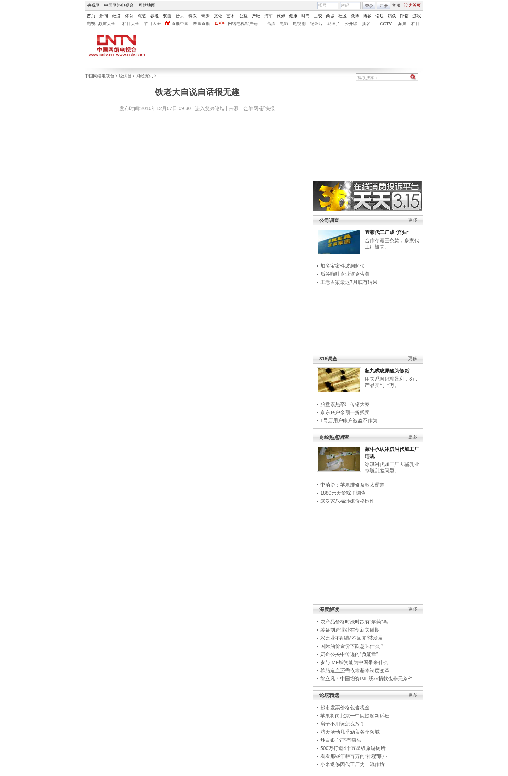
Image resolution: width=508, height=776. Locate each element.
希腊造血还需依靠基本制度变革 (354, 670)
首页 (91, 15)
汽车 (268, 15)
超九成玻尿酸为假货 (387, 371)
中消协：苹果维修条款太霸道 (352, 485)
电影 (284, 23)
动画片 (333, 23)
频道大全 (106, 23)
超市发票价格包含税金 (345, 707)
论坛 (379, 15)
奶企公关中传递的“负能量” (349, 654)
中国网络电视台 (119, 5)
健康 (293, 15)
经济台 (125, 75)
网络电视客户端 (243, 23)
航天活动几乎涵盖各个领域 (350, 732)
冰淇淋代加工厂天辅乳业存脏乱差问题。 (392, 467)
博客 (367, 15)
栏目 (415, 23)
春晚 (154, 15)
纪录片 (316, 23)
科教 (192, 15)
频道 (402, 23)
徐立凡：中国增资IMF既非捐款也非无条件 (366, 678)
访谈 (392, 15)
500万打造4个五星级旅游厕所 (353, 748)
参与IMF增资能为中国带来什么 (354, 662)
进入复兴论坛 (210, 108)
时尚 (305, 15)
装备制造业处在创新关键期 (350, 630)
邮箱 (404, 15)
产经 (256, 15)
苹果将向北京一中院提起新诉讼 (354, 715)
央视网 (93, 5)
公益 (243, 15)
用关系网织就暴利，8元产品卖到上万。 (391, 382)
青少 (205, 15)
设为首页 (412, 5)
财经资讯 (144, 75)
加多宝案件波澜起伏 (342, 266)
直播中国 (179, 23)
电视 (91, 23)
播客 (366, 23)
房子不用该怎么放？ (342, 724)
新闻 (103, 15)
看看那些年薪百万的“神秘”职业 (354, 756)
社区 (342, 15)
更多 (413, 220)
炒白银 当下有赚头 (340, 740)
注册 (384, 5)
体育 (129, 15)
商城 (330, 15)
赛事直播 (201, 23)
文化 (218, 15)
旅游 (281, 15)
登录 (369, 5)
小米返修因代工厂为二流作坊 (352, 764)
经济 (116, 15)
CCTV (386, 23)
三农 (318, 15)
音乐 (180, 15)
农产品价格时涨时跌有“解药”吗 (354, 622)
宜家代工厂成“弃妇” (387, 232)
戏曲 (167, 15)
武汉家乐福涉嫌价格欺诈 (347, 501)
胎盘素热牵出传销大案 (345, 404)
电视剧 (299, 23)
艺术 (230, 15)
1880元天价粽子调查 (343, 493)
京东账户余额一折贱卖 (345, 412)
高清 (271, 23)
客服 (396, 5)
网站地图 (146, 5)
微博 (355, 15)
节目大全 (152, 23)
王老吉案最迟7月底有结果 (348, 282)
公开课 (351, 23)
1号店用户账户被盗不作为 (348, 420)
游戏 (416, 15)
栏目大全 (130, 23)
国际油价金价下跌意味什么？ (352, 646)
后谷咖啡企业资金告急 (345, 274)
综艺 (142, 15)
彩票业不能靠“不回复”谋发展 (351, 638)
